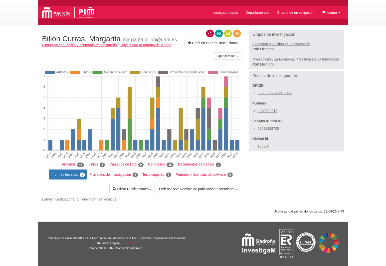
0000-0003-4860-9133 (275, 93)
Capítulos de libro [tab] (126, 164)
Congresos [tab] (161, 164)
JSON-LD (219, 34)
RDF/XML (210, 34)
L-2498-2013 (267, 111)
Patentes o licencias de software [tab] (204, 174)
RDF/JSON (237, 34)
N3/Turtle (228, 34)
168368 (263, 146)
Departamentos (257, 12)
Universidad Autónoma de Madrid (145, 45)
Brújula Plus (129, 243)
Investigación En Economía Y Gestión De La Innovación (295, 59)
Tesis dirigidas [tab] (156, 174)
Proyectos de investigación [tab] (113, 174)
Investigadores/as (224, 12)
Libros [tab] (96, 164)
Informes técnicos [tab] (68, 174)
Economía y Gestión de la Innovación (281, 44)
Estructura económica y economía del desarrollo (79, 45)
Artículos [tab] (73, 164)
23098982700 (268, 128)
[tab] (296, 34)
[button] (331, 12)
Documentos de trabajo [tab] (199, 164)
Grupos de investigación (295, 12)
